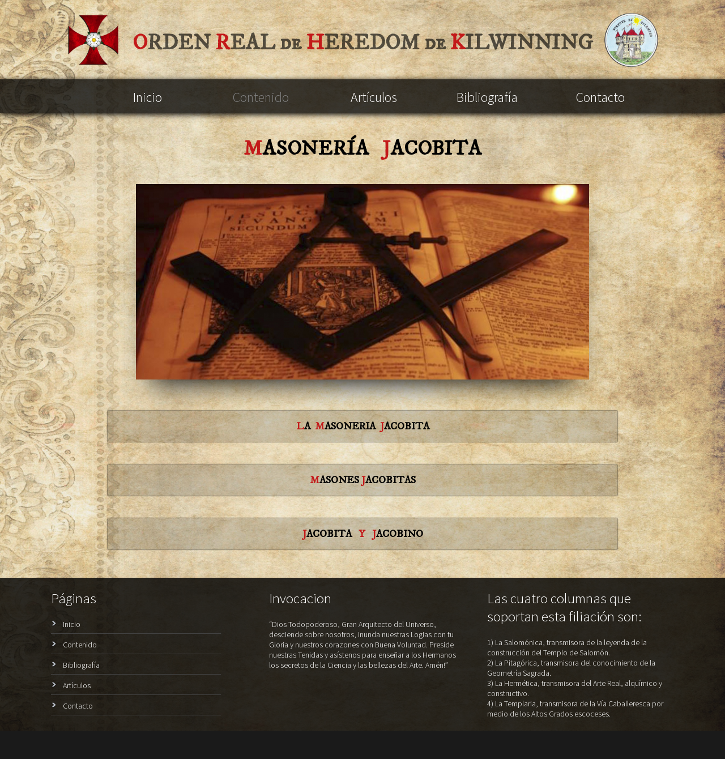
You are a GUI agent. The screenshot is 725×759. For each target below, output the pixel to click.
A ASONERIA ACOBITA (362, 426)
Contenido (261, 97)
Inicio (147, 97)
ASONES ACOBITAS (363, 480)
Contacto (600, 97)
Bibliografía (487, 97)
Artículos (374, 97)
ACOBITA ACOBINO (362, 534)
